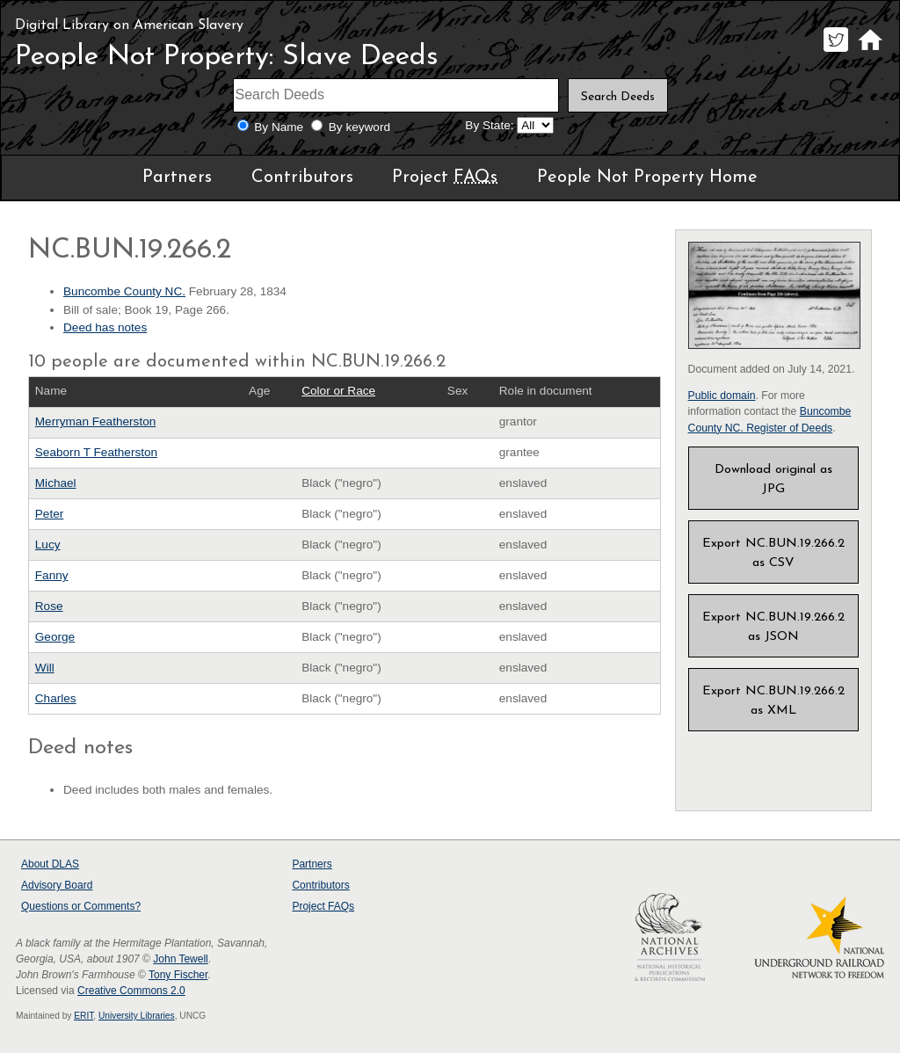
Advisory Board (56, 885)
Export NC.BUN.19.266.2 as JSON (773, 627)
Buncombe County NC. (124, 291)
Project (444, 177)
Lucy (48, 544)
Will (44, 667)
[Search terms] (396, 95)
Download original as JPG (773, 479)
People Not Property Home (647, 177)
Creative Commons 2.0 (131, 990)
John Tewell (180, 959)
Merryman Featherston (95, 421)
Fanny (52, 575)
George (55, 636)
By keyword (359, 127)
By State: (489, 125)
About (50, 864)
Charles (55, 698)
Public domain (722, 395)
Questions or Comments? (81, 906)
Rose (49, 606)
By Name (278, 127)
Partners (177, 177)
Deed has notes (105, 327)
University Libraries (136, 1015)
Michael (55, 483)
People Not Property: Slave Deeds (227, 57)
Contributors (302, 177)
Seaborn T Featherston (96, 452)
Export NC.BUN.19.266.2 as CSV (773, 553)
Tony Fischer (178, 975)
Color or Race (338, 390)
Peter (49, 513)
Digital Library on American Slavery (129, 25)
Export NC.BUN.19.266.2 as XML (773, 701)
